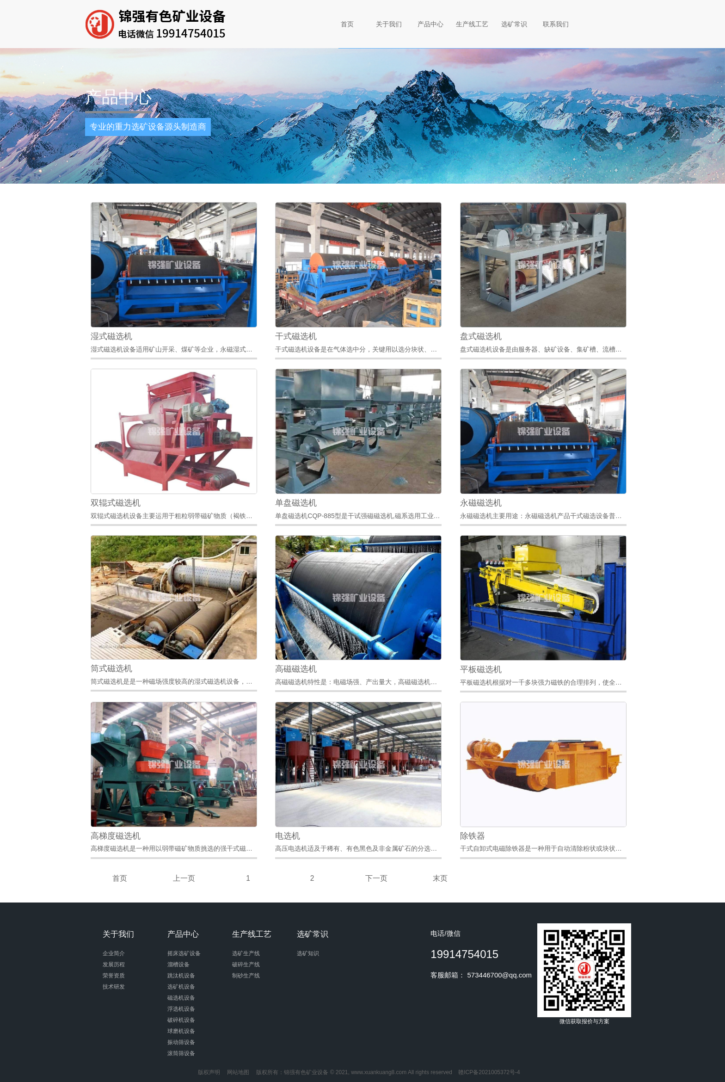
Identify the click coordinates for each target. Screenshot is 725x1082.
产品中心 (430, 24)
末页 (440, 878)
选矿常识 (514, 24)
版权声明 (209, 1072)
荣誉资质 (114, 975)
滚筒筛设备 (181, 1053)
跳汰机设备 (181, 975)
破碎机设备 (181, 1020)
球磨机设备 (181, 1031)
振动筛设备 (181, 1042)
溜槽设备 (178, 964)
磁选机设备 (181, 998)
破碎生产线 (246, 964)
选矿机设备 (181, 986)
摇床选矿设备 (184, 953)
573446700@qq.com (499, 975)
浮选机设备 (181, 1009)
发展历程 (114, 964)
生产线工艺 (472, 24)
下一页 (376, 878)
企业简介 (114, 953)
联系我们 (556, 24)
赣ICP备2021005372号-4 (489, 1072)
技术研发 (114, 986)
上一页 (184, 878)
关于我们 (389, 24)
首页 (347, 24)
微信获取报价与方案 (584, 974)
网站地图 (238, 1072)
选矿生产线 (246, 953)
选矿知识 (308, 953)
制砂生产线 (246, 975)
